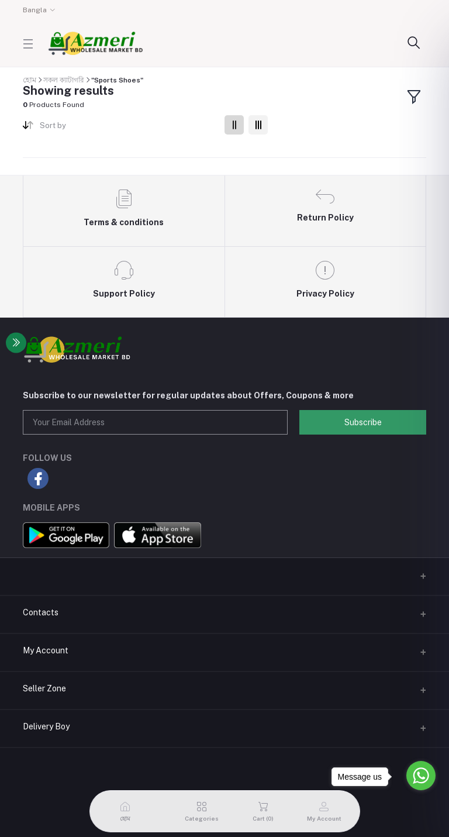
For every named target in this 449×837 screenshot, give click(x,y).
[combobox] (127, 127)
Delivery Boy (46, 726)
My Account (45, 650)
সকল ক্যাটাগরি (63, 80)
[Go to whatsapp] (421, 775)
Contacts (40, 612)
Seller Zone (44, 688)
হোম (29, 79)
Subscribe (363, 422)
